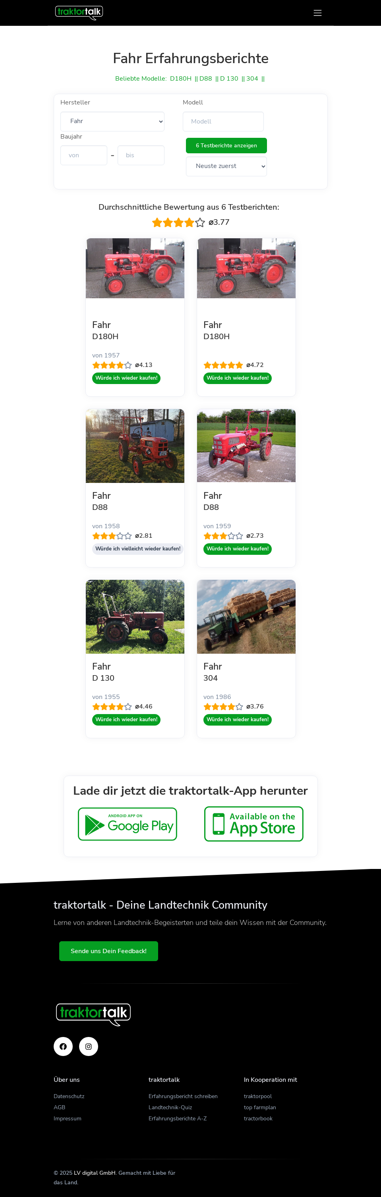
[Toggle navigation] (318, 13)
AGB (59, 1107)
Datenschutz (69, 1096)
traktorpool (258, 1096)
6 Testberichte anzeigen (226, 145)
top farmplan (260, 1107)
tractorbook (258, 1118)
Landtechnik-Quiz (170, 1107)
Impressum (67, 1118)
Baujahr (71, 136)
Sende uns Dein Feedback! (109, 951)
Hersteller (75, 102)
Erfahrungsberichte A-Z (178, 1118)
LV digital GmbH (95, 1173)
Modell (193, 102)
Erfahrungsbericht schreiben (183, 1096)
